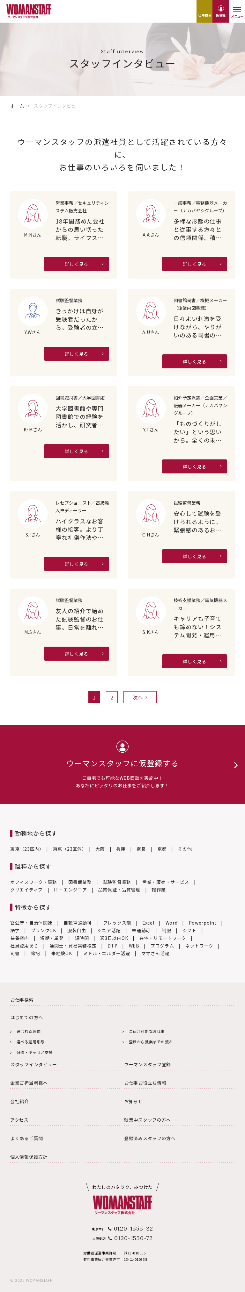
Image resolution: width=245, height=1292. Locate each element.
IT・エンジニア (70, 889)
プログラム (162, 945)
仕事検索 (205, 15)
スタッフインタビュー (33, 1064)
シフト (189, 930)
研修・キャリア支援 (35, 1052)
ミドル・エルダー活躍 (106, 953)
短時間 (82, 938)
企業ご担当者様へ (29, 1083)
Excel (148, 922)
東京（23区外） (69, 849)
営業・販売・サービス (165, 882)
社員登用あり (24, 945)
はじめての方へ (26, 1017)
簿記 (35, 953)
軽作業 (159, 889)
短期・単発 (52, 938)
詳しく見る (76, 264)
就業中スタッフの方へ (147, 1120)
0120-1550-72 (133, 1238)
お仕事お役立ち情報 (145, 1083)
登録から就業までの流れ (151, 1041)
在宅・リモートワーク (162, 938)
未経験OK (61, 953)
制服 (166, 930)
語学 (14, 930)
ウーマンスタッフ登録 (147, 1064)
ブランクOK (43, 930)
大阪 (100, 849)
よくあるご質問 (26, 1138)
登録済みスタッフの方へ (150, 1138)
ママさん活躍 (155, 953)
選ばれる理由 (29, 1031)
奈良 (141, 849)
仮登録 (221, 15)
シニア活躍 (109, 930)
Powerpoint (203, 922)
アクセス (19, 1120)
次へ (140, 697)
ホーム (17, 106)
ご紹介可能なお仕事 (147, 1031)
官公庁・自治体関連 (31, 922)
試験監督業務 (117, 882)
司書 (14, 953)
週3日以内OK (114, 938)
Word (172, 922)
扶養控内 (19, 938)
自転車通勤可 (77, 922)
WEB (134, 945)
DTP (112, 945)
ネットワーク (199, 945)
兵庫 (120, 849)
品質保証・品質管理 (119, 889)
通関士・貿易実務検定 (72, 945)
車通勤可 (141, 930)
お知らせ (133, 1101)
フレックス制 (117, 922)
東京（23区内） (26, 849)
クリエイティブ (26, 889)
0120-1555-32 (133, 1228)
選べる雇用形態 (31, 1041)
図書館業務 (80, 882)
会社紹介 (19, 1101)
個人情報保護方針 (29, 1157)
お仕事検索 (22, 1000)
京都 (162, 849)
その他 (185, 849)
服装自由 (76, 930)
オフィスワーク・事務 (33, 882)
